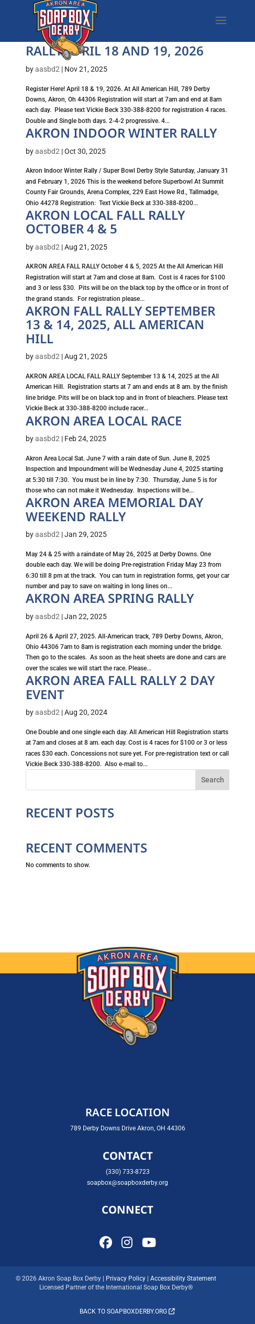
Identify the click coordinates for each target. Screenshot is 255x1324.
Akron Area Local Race (104, 420)
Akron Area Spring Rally (110, 598)
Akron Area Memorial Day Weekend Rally (114, 508)
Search (212, 780)
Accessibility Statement (183, 1278)
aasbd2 (47, 69)
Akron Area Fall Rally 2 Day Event (120, 686)
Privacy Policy (126, 1278)
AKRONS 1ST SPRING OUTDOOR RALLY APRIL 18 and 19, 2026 (122, 43)
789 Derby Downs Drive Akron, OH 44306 (127, 1128)
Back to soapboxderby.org (127, 1311)
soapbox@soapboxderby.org (127, 1182)
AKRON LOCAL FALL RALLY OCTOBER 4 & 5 (105, 221)
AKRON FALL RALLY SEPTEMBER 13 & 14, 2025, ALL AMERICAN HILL (120, 324)
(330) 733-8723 (128, 1171)
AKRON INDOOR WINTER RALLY (121, 132)
